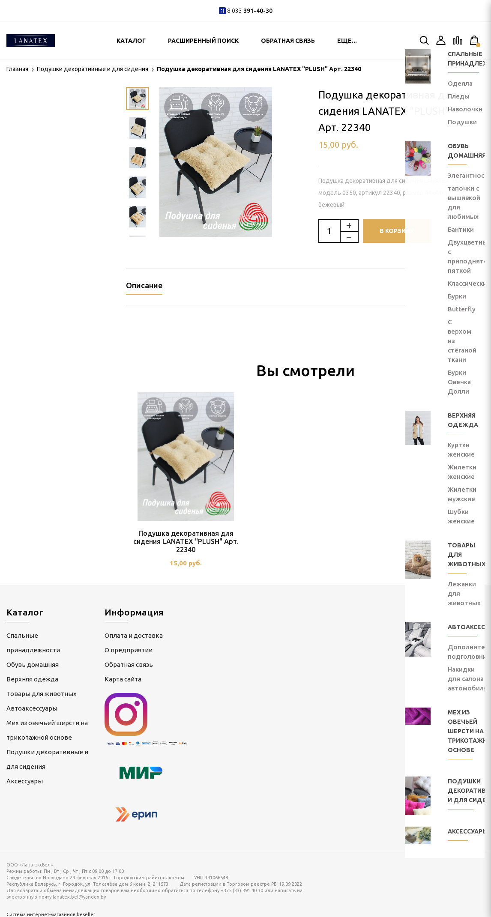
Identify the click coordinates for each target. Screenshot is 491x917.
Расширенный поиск (203, 40)
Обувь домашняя (32, 662)
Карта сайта (123, 676)
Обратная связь (288, 40)
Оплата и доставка (134, 632)
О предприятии (129, 647)
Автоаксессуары (31, 705)
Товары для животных (41, 691)
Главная (17, 69)
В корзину (397, 230)
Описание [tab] (144, 285)
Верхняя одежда (32, 676)
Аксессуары (24, 778)
